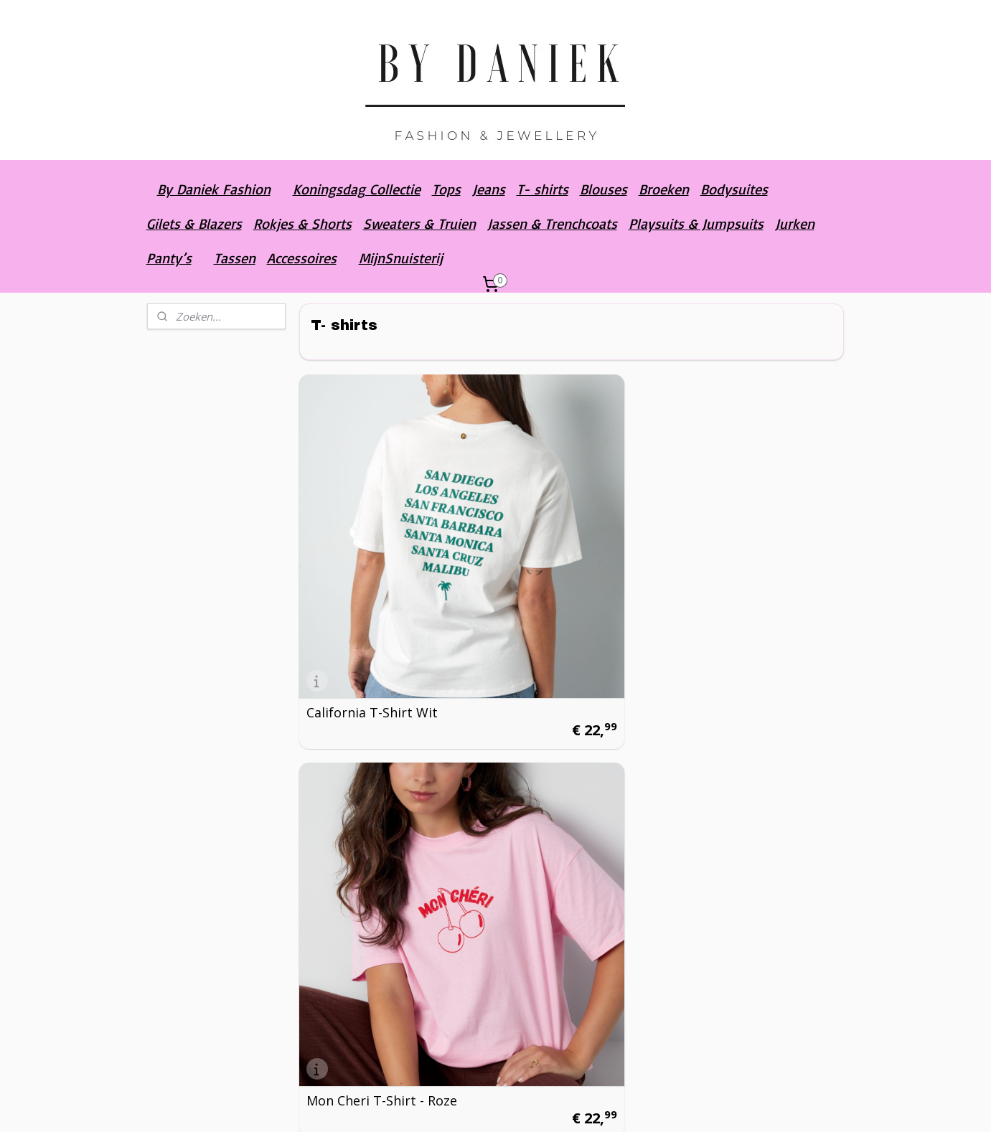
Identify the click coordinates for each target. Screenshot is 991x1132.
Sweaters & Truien (419, 223)
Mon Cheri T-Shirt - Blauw (738, 554)
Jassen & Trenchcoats (552, 223)
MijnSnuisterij (401, 258)
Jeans (488, 189)
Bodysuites (734, 189)
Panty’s (169, 258)
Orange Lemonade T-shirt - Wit (371, 1026)
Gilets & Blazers (194, 223)
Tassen (234, 258)
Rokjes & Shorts (302, 223)
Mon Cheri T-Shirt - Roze (567, 560)
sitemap (479, 1105)
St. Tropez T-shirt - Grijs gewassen (754, 790)
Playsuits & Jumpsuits (696, 223)
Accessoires (302, 258)
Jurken (794, 223)
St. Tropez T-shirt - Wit (563, 797)
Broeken (664, 189)
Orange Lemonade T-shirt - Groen (557, 1026)
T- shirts (542, 189)
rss (509, 1105)
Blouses (603, 189)
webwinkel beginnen (564, 1105)
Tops (446, 189)
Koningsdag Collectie (357, 189)
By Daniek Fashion (214, 189)
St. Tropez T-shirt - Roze (381, 797)
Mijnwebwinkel (689, 1105)
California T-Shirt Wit (372, 560)
